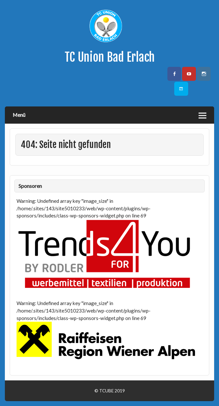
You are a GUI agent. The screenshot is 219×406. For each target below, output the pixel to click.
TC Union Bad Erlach (110, 57)
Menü (19, 115)
